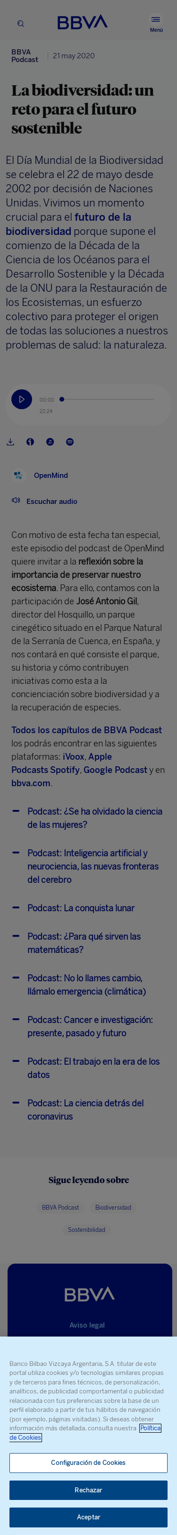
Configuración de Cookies (88, 1462)
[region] (88, 1436)
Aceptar (88, 1517)
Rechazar (88, 1490)
